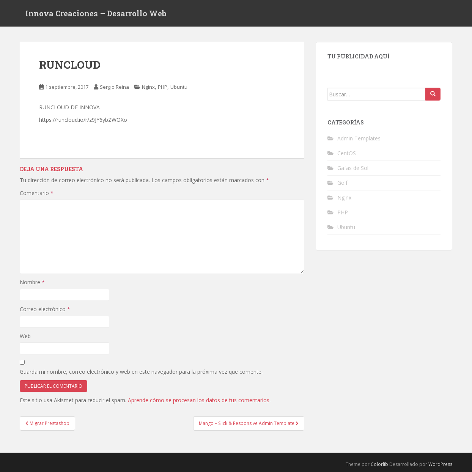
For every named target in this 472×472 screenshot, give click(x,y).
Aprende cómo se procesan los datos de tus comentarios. (199, 400)
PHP (162, 86)
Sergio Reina (114, 86)
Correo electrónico (45, 309)
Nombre (32, 282)
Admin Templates (359, 138)
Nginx (148, 86)
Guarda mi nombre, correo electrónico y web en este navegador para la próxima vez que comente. (141, 371)
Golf (342, 182)
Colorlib (379, 464)
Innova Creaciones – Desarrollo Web (96, 13)
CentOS (346, 153)
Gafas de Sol (352, 167)
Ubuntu (178, 86)
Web (25, 336)
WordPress (440, 464)
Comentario (36, 193)
